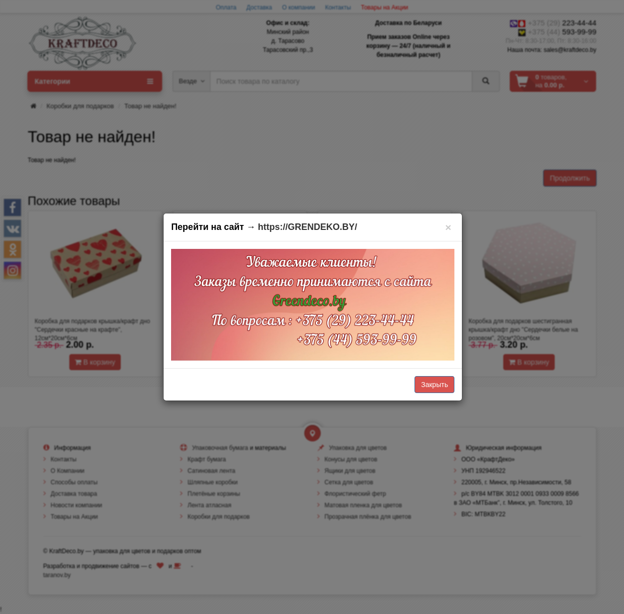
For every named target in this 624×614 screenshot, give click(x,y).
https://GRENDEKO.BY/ (307, 227)
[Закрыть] (448, 227)
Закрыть (434, 385)
